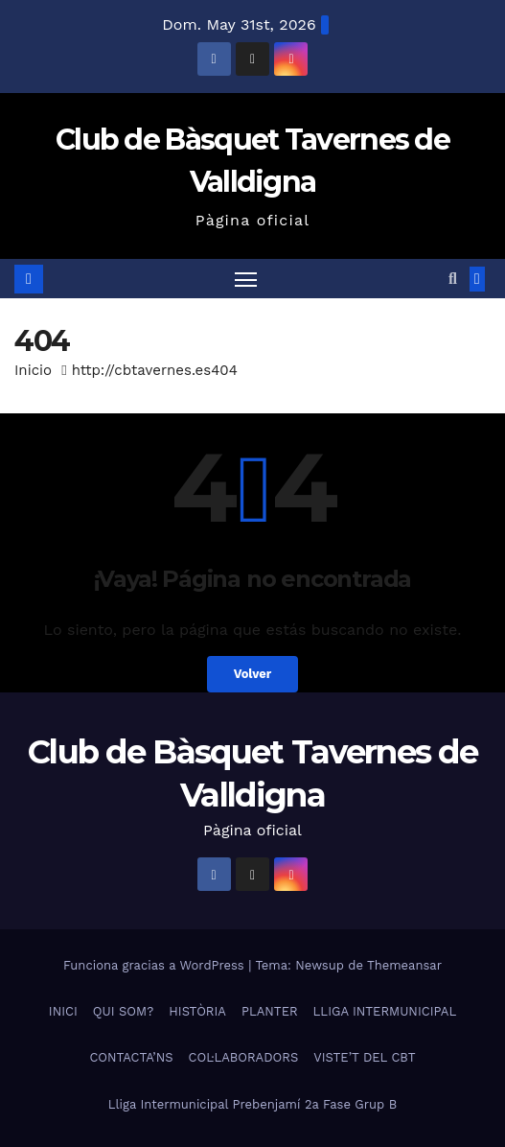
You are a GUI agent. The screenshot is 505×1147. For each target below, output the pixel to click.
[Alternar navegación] (246, 279)
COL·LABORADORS (244, 1057)
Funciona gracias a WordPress (155, 965)
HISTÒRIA (197, 1011)
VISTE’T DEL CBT (364, 1057)
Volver (253, 674)
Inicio (33, 370)
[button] (452, 278)
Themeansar (404, 965)
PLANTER (269, 1011)
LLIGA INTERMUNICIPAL (385, 1011)
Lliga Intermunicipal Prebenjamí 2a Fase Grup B (252, 1104)
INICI (63, 1011)
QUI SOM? (123, 1011)
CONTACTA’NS (130, 1057)
